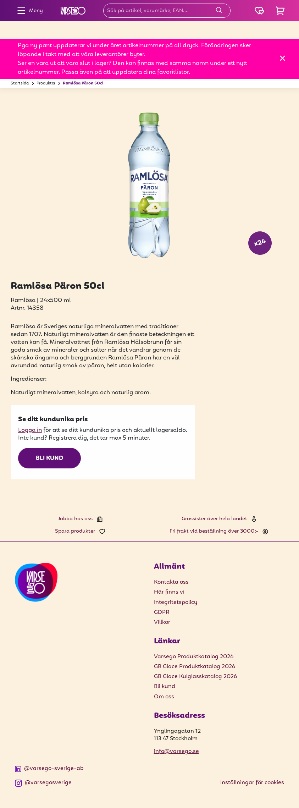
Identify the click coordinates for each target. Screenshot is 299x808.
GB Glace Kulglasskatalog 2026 (195, 676)
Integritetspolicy (175, 602)
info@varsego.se (176, 751)
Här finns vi (169, 592)
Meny (28, 10)
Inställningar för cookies (252, 783)
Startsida (20, 83)
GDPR (162, 612)
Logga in (30, 430)
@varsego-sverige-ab (49, 769)
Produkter (46, 83)
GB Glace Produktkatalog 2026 (194, 667)
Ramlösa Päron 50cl (83, 83)
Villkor (162, 622)
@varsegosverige (43, 783)
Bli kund (49, 458)
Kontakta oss (171, 582)
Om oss (164, 697)
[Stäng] (282, 58)
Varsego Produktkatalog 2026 (193, 657)
